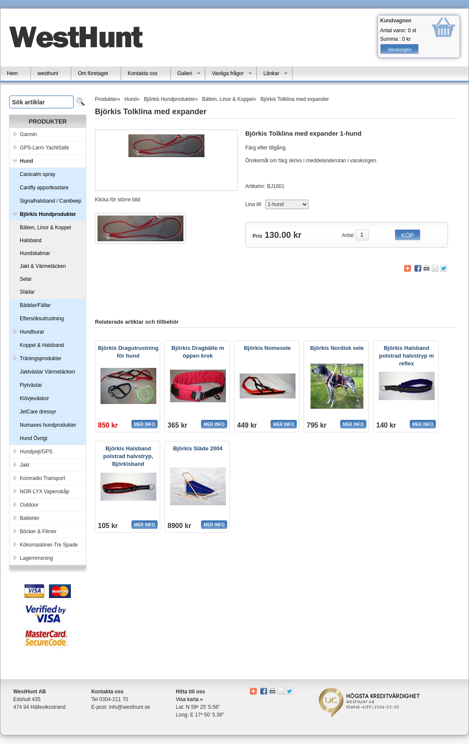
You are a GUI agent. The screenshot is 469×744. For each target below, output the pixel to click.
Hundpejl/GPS (32, 450)
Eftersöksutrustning (42, 319)
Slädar (27, 292)
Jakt (20, 463)
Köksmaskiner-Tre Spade (45, 543)
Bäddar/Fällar (35, 305)
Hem (12, 73)
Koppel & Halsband (42, 345)
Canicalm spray (37, 174)
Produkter (106, 99)
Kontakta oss (142, 73)
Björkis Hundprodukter (169, 99)
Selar (26, 279)
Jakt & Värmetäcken (43, 266)
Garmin (24, 132)
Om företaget (93, 73)
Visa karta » (189, 699)
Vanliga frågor (232, 73)
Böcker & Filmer (34, 529)
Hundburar (28, 330)
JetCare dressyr (38, 412)
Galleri (189, 73)
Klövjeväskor (34, 398)
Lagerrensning (32, 556)
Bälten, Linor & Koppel (45, 228)
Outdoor (25, 503)
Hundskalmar (35, 253)
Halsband (31, 240)
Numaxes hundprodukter (48, 425)
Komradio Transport (38, 476)
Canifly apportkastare (44, 188)
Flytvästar (31, 385)
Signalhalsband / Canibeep (50, 201)
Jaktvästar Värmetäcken (47, 372)
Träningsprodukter (36, 356)
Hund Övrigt (33, 438)
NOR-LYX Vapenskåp (40, 490)
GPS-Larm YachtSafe (40, 146)
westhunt (47, 73)
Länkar (275, 73)
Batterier (26, 516)
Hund (131, 99)
